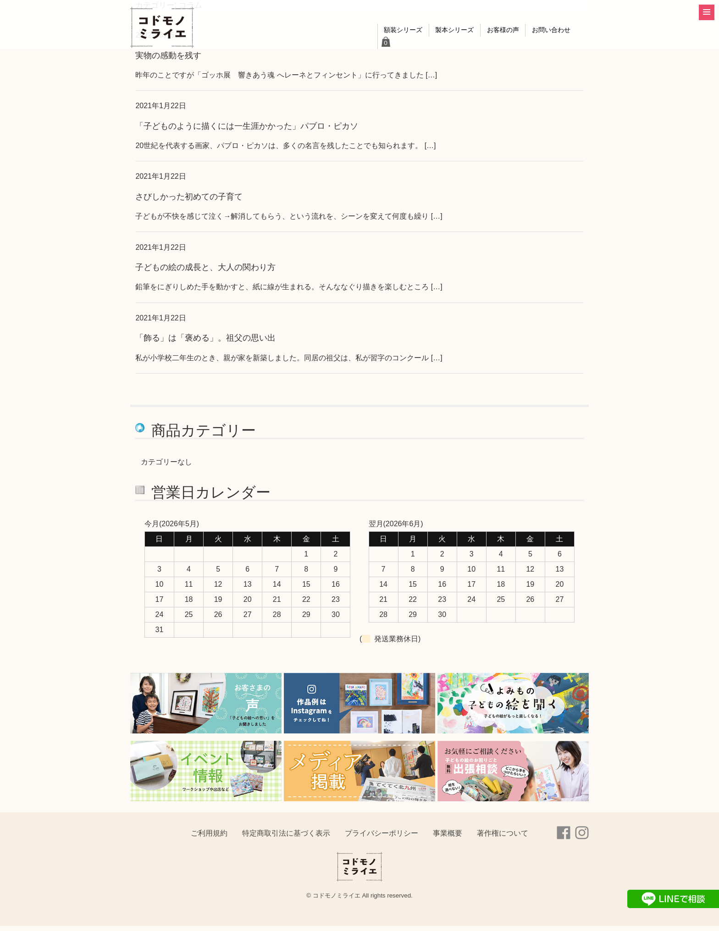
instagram (582, 838)
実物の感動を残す (168, 60)
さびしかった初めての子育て (189, 201)
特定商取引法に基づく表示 (286, 838)
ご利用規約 (209, 838)
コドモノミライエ (164, 30)
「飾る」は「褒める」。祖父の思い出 (205, 342)
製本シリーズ (428, 46)
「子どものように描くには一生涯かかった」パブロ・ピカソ (246, 131)
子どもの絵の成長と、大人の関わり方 (205, 272)
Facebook (563, 838)
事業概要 (447, 838)
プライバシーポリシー (381, 838)
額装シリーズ (369, 46)
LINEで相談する (673, 899)
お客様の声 (483, 46)
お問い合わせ (539, 46)
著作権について (502, 838)
